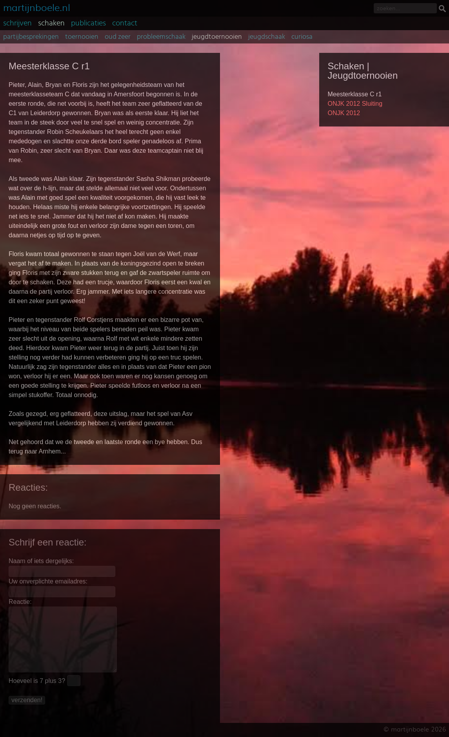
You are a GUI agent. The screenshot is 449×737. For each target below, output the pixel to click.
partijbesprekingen (31, 36)
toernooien (81, 36)
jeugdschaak (266, 36)
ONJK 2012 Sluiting (355, 103)
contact (124, 23)
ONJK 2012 (344, 113)
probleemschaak (161, 36)
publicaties (88, 23)
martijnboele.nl (36, 7)
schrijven (17, 23)
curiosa (302, 36)
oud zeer (118, 36)
